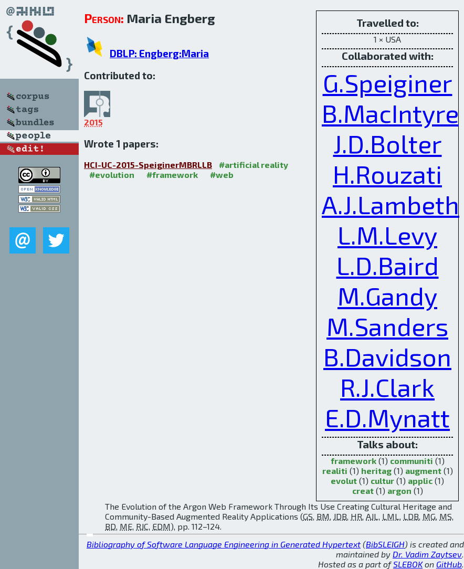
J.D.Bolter (387, 143)
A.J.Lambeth (390, 204)
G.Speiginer (387, 82)
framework (353, 461)
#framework (172, 175)
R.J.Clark (387, 387)
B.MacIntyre (390, 113)
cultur (382, 481)
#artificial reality (253, 165)
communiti (411, 461)
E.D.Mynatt (387, 417)
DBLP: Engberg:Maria (159, 53)
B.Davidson (387, 356)
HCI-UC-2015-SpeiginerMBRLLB (148, 165)
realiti (334, 471)
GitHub (449, 564)
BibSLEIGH (385, 544)
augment (423, 471)
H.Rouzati (387, 174)
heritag (376, 471)
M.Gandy (387, 295)
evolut (344, 481)
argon (399, 491)
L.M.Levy (387, 234)
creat (363, 491)
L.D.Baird (387, 265)
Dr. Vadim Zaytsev (427, 554)
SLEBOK (408, 564)
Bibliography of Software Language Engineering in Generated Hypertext (224, 544)
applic (420, 481)
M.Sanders (387, 326)
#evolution (111, 175)
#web (222, 175)
